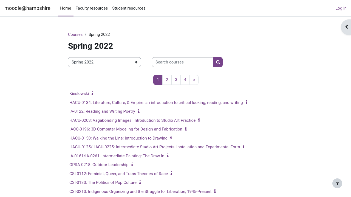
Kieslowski (79, 94)
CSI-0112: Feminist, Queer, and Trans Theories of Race (118, 174)
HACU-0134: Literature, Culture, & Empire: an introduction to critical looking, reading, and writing (156, 102)
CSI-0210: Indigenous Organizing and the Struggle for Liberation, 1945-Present (140, 191)
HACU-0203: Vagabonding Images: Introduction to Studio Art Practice (132, 120)
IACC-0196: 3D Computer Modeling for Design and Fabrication (125, 129)
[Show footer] (337, 183)
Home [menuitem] (65, 8)
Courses (75, 34)
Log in (341, 8)
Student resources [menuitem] (128, 8)
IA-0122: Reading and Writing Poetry (102, 111)
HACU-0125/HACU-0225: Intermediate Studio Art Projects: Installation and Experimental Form (154, 147)
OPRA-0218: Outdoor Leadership (99, 165)
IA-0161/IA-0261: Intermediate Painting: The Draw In (116, 156)
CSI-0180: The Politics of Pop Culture (103, 183)
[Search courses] (183, 62)
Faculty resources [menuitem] (92, 8)
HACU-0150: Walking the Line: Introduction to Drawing (118, 138)
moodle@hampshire (27, 8)
